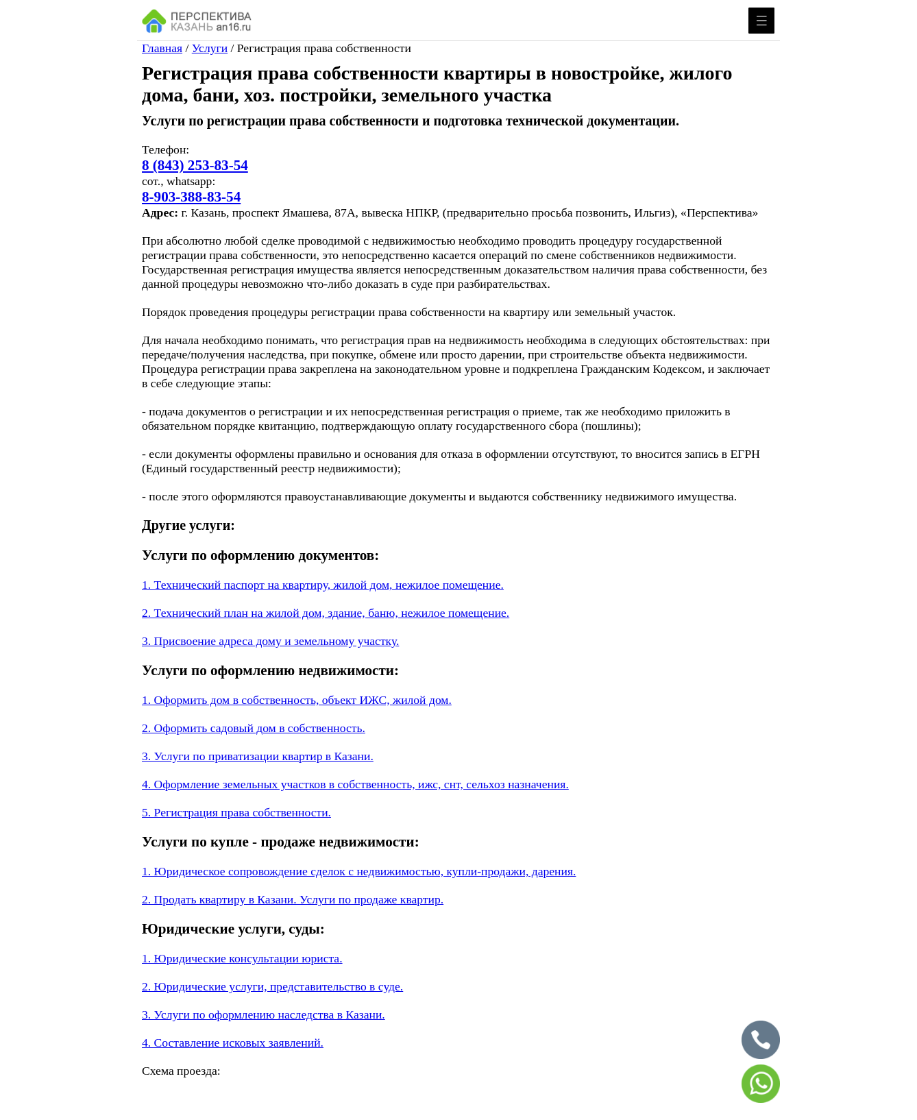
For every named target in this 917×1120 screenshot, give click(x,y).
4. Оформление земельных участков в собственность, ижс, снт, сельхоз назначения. (355, 784)
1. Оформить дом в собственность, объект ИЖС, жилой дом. (297, 700)
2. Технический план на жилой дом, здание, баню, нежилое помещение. (325, 613)
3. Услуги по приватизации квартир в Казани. (258, 756)
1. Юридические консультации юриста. (242, 958)
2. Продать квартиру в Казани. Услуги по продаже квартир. (292, 899)
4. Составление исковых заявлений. (232, 1042)
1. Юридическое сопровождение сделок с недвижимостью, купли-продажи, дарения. (359, 871)
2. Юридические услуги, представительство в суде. (272, 986)
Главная (162, 48)
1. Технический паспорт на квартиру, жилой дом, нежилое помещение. (323, 585)
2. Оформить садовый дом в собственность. (253, 728)
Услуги (210, 48)
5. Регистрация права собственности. (236, 812)
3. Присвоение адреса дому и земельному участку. (270, 641)
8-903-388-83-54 (191, 196)
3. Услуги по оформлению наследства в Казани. (263, 1014)
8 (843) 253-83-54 (195, 165)
